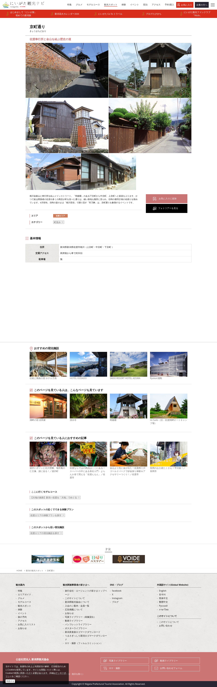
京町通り (51, 570)
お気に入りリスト (27, 624)
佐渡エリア (60, 215)
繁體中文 (163, 601)
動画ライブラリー (74, 620)
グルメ (21, 598)
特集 (20, 590)
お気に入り (186, 4)
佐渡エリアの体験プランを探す (45, 515)
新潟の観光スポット (34, 570)
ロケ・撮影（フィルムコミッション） (84, 643)
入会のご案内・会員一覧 (77, 605)
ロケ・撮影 (114, 668)
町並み (57, 222)
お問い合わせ (165, 625)
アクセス (22, 620)
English (162, 590)
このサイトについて (75, 598)
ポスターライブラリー (76, 628)
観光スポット (24, 605)
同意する (10, 681)
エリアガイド (24, 594)
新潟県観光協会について (77, 601)
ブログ (115, 601)
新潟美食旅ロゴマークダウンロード (82, 631)
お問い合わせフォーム (171, 668)
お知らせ (22, 628)
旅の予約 (22, 616)
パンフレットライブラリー (78, 624)
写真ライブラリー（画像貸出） (80, 616)
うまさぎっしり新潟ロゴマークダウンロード (86, 637)
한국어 (162, 594)
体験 (20, 609)
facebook (116, 590)
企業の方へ (201, 4)
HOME (19, 570)
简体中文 (163, 598)
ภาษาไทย (163, 609)
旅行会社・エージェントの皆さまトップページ (86, 592)
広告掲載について (74, 609)
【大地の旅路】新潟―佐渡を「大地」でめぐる (53, 497)
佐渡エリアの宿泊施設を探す (44, 533)
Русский (163, 605)
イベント (22, 613)
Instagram (117, 598)
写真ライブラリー (118, 660)
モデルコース (24, 601)
